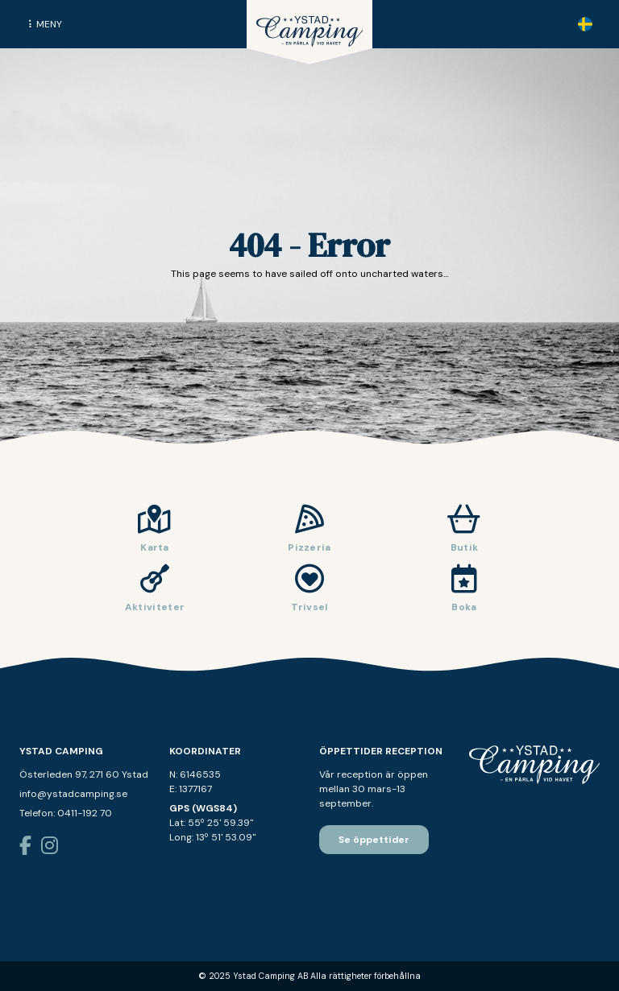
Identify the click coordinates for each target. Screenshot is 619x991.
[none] (585, 24)
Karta (154, 547)
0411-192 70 (84, 813)
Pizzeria (309, 547)
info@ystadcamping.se (73, 793)
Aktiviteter (155, 607)
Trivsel (309, 607)
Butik (465, 547)
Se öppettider (374, 839)
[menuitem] (585, 24)
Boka (463, 607)
